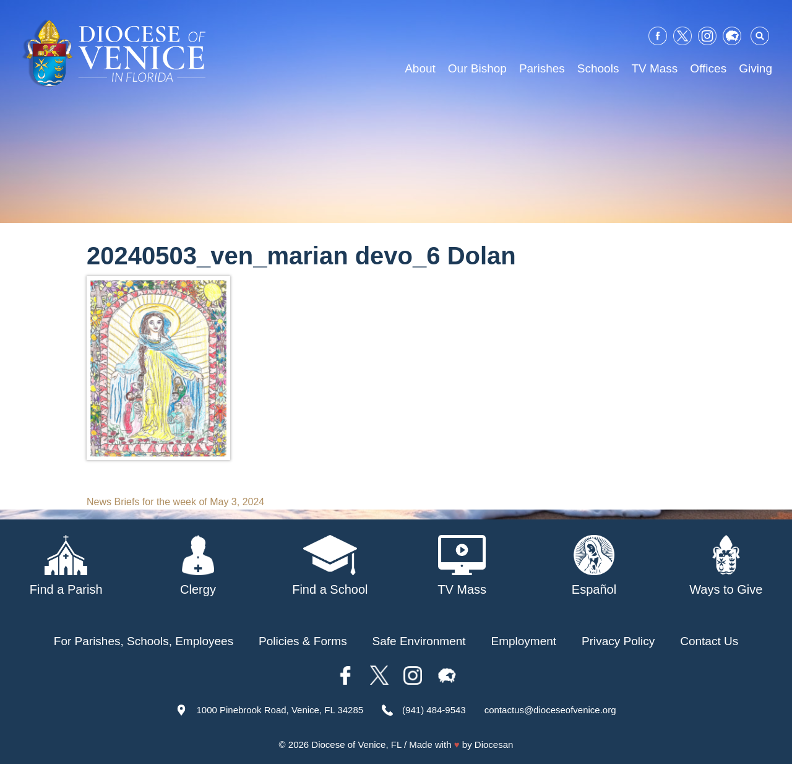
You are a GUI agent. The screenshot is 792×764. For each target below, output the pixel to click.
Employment (524, 641)
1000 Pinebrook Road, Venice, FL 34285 (279, 710)
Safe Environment (419, 641)
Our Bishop (477, 68)
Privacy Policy (618, 641)
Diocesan (494, 744)
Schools (598, 68)
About (420, 68)
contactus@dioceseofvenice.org (550, 710)
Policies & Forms (303, 641)
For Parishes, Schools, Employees (143, 641)
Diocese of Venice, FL (356, 744)
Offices (708, 68)
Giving (755, 68)
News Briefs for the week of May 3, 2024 (175, 502)
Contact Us (709, 641)
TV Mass (654, 68)
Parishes (542, 68)
